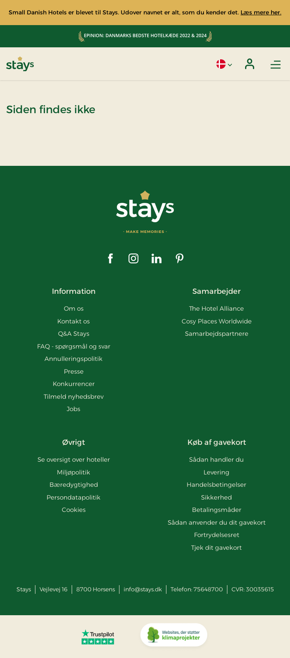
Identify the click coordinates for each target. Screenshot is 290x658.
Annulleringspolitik (73, 359)
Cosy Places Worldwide (217, 321)
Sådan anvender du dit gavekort (217, 522)
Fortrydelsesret (216, 535)
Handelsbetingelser (216, 484)
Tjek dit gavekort (216, 547)
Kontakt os (73, 321)
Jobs (73, 409)
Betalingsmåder (216, 510)
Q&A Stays (73, 333)
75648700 (208, 589)
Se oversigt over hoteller (73, 459)
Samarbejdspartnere (216, 333)
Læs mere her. (261, 12)
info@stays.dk (143, 589)
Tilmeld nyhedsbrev (73, 396)
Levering (216, 472)
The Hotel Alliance (216, 308)
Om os (74, 308)
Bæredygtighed (73, 484)
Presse (74, 371)
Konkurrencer (74, 384)
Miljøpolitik (73, 472)
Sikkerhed (216, 497)
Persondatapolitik (74, 497)
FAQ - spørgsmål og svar (73, 346)
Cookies (74, 510)
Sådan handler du (216, 459)
